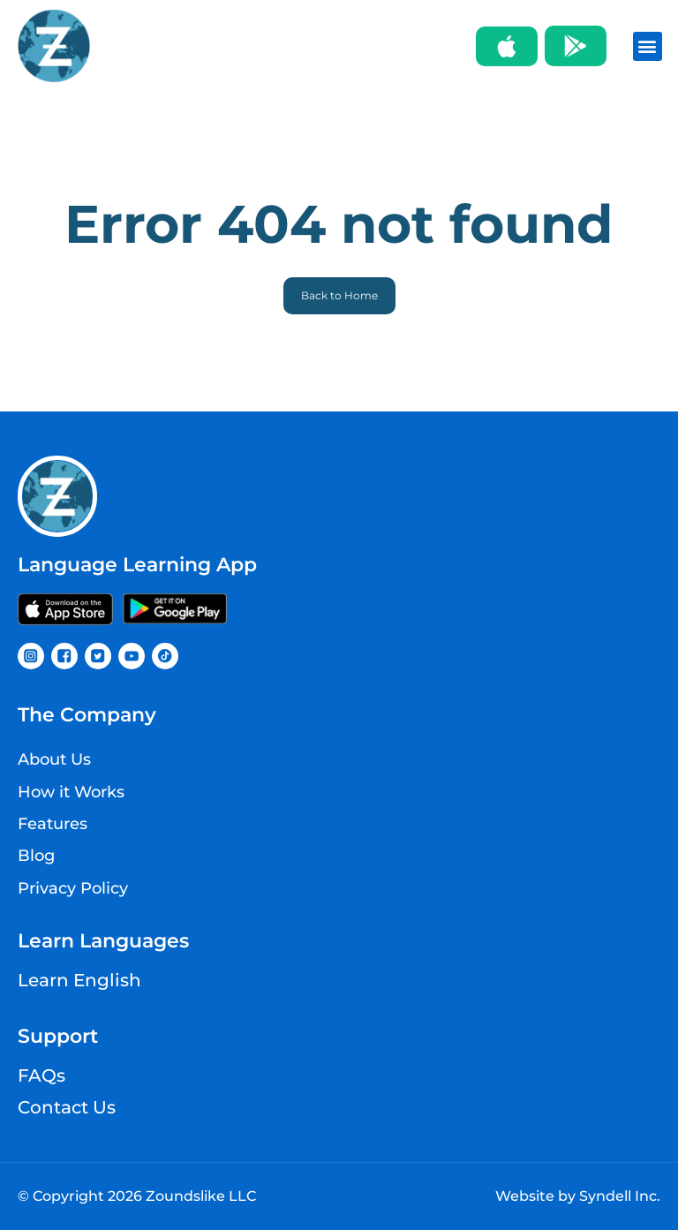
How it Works (71, 792)
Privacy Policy (73, 888)
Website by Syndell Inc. (577, 1196)
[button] (647, 46)
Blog (36, 855)
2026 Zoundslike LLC (182, 1196)
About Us (54, 759)
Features (52, 824)
